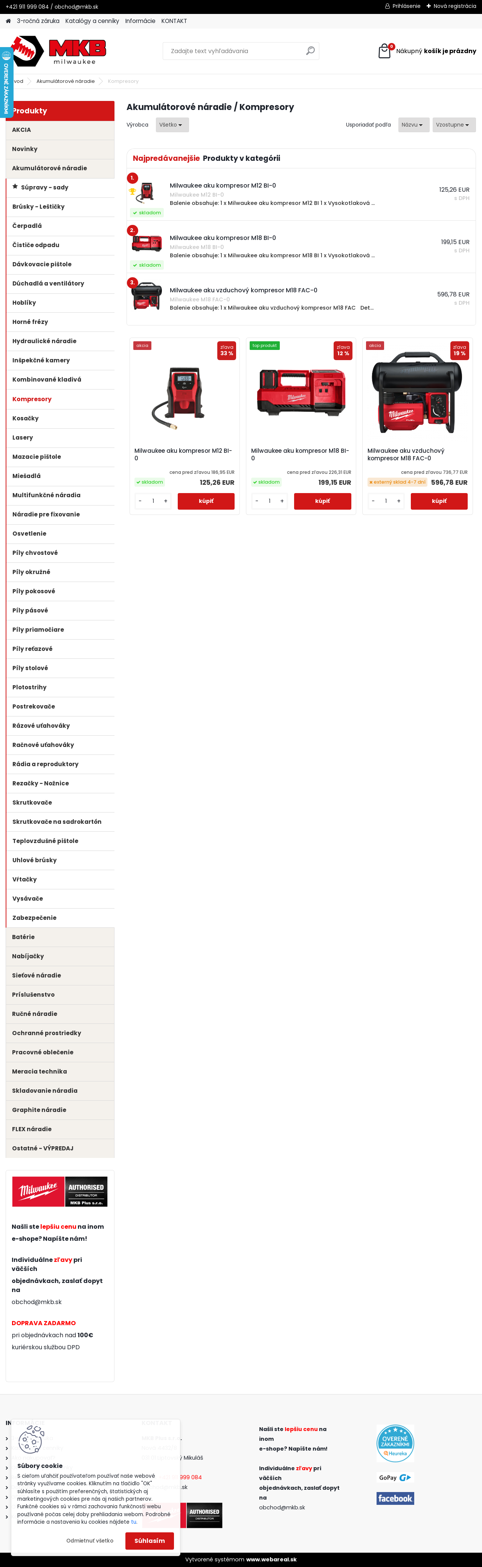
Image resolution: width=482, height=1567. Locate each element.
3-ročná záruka (38, 21)
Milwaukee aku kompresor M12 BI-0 (183, 454)
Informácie (140, 21)
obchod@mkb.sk (37, 1302)
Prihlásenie (407, 6)
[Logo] (57, 51)
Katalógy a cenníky (92, 21)
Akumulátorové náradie (66, 81)
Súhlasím (149, 1540)
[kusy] (153, 501)
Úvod (17, 81)
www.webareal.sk (271, 1559)
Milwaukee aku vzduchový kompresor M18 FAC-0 (406, 454)
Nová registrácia (455, 6)
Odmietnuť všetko (89, 1540)
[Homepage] (8, 21)
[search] (310, 53)
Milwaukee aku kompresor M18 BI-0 (300, 454)
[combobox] (414, 125)
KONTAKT (174, 21)
